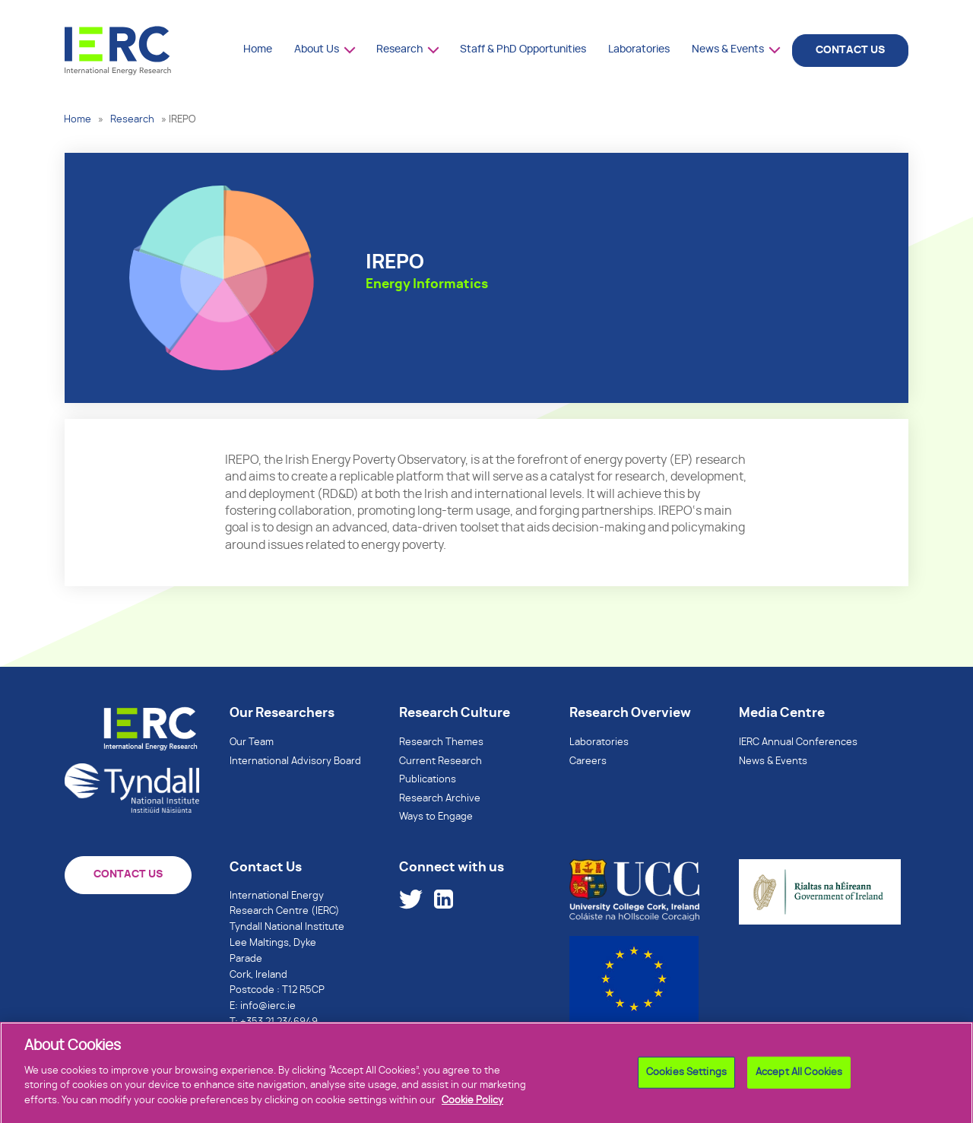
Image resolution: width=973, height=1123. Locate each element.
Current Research (440, 761)
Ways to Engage (436, 817)
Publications (427, 780)
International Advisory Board (295, 761)
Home (257, 49)
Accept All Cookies (799, 1078)
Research (399, 49)
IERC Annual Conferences (798, 742)
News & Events (728, 49)
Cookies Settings (686, 1078)
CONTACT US (850, 50)
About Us (316, 49)
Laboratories (639, 49)
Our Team (252, 742)
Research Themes (441, 742)
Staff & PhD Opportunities (523, 49)
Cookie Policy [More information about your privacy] (472, 1106)
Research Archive (439, 799)
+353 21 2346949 (279, 1022)
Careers (588, 761)
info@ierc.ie (268, 1006)
